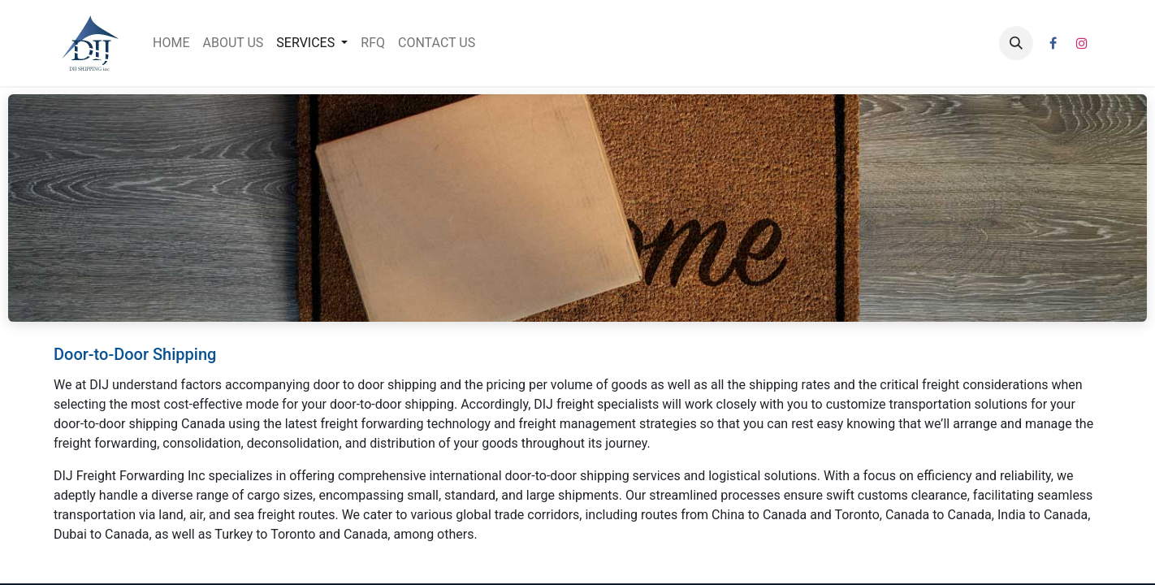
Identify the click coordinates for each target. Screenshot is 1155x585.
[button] (1016, 43)
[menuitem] (171, 43)
